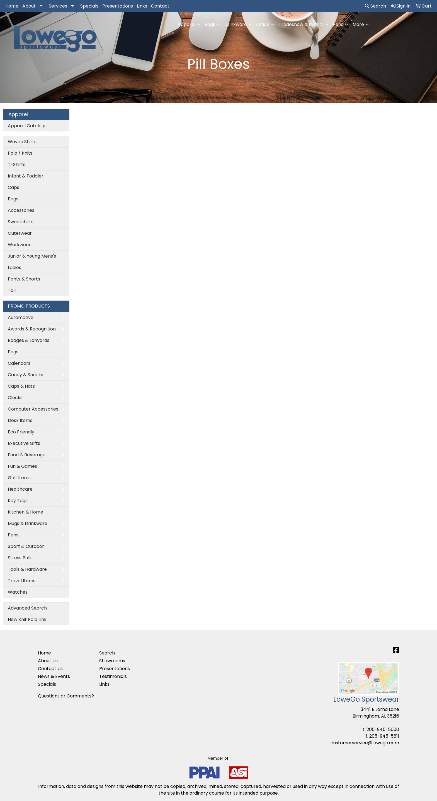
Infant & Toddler (25, 176)
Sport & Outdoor (26, 546)
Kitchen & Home (25, 512)
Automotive (20, 317)
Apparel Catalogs (27, 126)
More (358, 24)
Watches (18, 592)
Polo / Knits (20, 153)
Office (263, 24)
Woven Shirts (22, 141)
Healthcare (20, 489)
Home (11, 6)
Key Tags (18, 500)
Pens (338, 24)
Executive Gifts (24, 443)
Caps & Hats (21, 386)
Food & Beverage (26, 455)
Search (375, 6)
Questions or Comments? (66, 696)
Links (142, 6)
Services (58, 6)
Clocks (15, 397)
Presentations (117, 6)
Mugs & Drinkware (27, 523)
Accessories (21, 210)
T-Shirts (16, 164)
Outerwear (20, 233)
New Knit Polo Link (27, 619)
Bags (210, 24)
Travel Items (21, 580)
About (29, 6)
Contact (160, 6)
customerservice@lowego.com (365, 743)
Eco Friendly (21, 432)
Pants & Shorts (24, 279)
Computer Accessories (33, 409)
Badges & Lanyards (28, 340)
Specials (89, 6)
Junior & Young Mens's (32, 256)
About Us (48, 661)
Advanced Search (27, 608)
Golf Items (19, 477)
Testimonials (113, 676)
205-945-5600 (382, 729)
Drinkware (235, 24)
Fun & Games (22, 466)
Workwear (19, 244)
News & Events (54, 676)
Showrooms (112, 661)
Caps (13, 187)
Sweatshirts (20, 222)
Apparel (186, 24)
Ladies (14, 267)
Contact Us (50, 668)
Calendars (19, 363)
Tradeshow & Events (301, 24)
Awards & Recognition (32, 329)
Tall (12, 290)
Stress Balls (20, 558)
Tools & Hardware (27, 569)
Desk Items (20, 420)
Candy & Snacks (25, 374)
